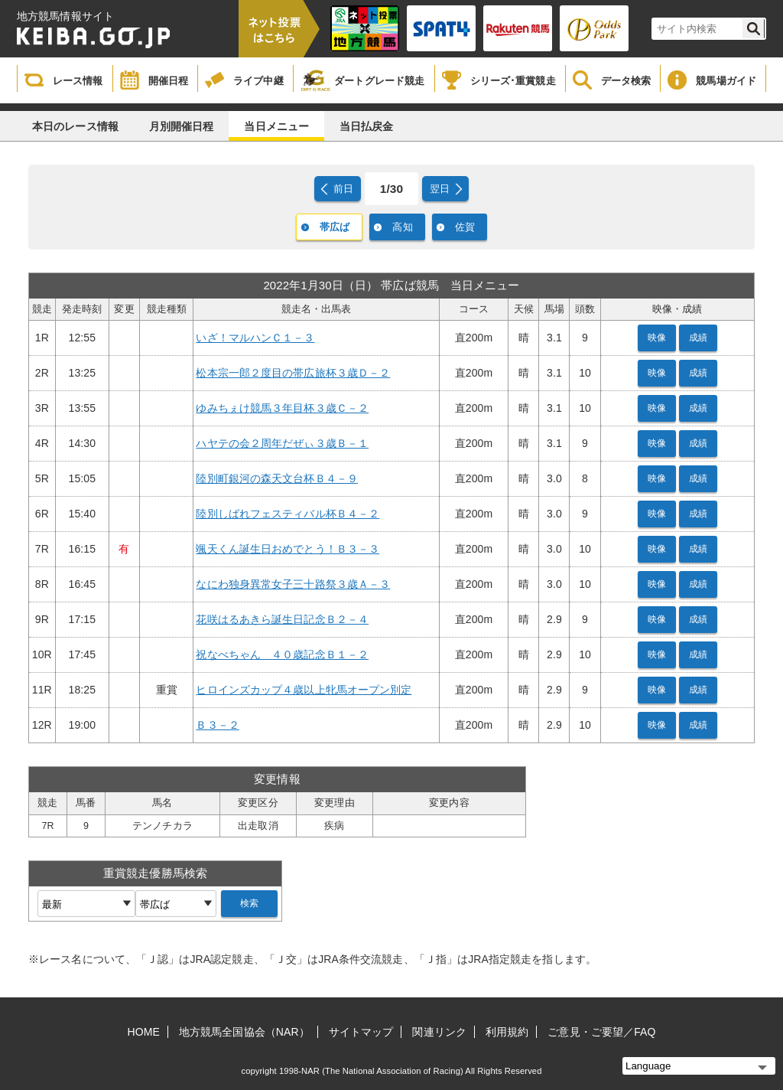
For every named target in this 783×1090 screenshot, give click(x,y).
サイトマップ (361, 1032)
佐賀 (465, 227)
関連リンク (439, 1032)
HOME (144, 1032)
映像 (657, 337)
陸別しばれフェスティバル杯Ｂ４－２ (287, 513)
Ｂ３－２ (217, 725)
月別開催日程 (181, 126)
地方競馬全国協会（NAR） (244, 1032)
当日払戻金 (367, 126)
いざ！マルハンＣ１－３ (255, 337)
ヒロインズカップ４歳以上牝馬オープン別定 (303, 690)
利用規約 (507, 1032)
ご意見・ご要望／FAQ (601, 1032)
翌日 (440, 188)
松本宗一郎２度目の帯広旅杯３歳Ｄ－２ (293, 373)
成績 (698, 337)
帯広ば (334, 227)
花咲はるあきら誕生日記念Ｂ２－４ (282, 619)
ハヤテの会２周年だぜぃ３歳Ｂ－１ (282, 443)
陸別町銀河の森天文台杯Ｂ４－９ (277, 478)
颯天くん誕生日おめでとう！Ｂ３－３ (287, 549)
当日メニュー (276, 126)
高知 (402, 227)
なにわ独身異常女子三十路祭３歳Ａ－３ (293, 584)
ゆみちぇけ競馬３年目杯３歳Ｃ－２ (282, 408)
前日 (343, 188)
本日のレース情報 (75, 126)
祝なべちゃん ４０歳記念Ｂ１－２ (282, 654)
